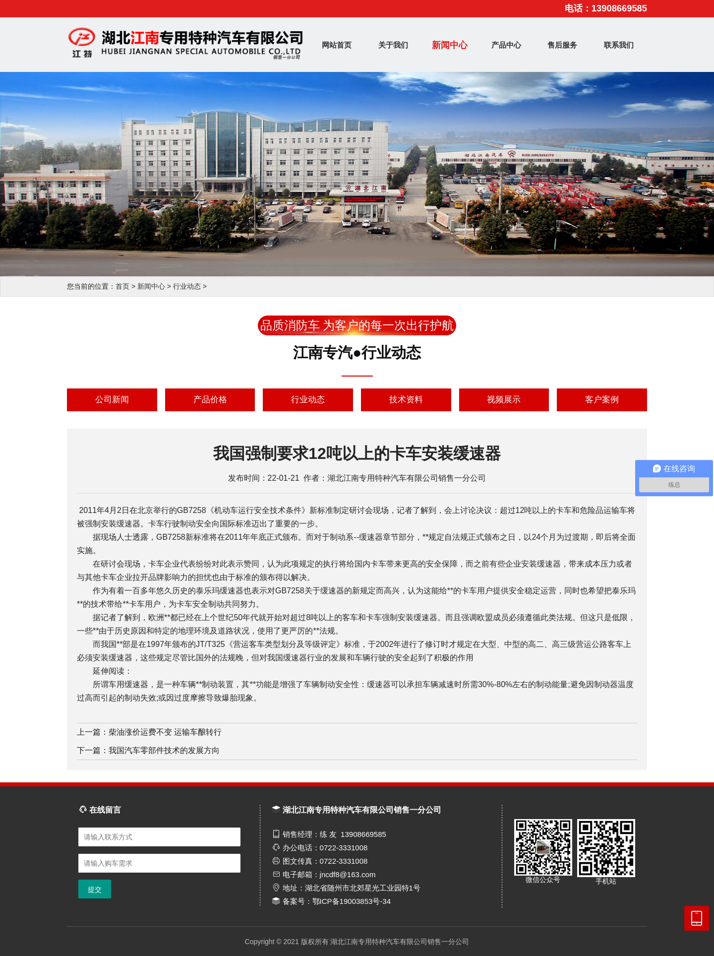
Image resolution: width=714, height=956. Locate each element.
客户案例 (602, 399)
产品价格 (210, 399)
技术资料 (406, 399)
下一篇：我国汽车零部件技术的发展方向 (148, 750)
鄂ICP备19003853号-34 (351, 901)
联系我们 (619, 45)
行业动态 (187, 286)
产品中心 (506, 45)
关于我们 (393, 45)
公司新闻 (112, 399)
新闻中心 (450, 45)
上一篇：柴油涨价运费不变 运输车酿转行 (149, 732)
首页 (122, 286)
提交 (95, 889)
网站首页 (337, 45)
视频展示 (504, 399)
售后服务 (562, 45)
